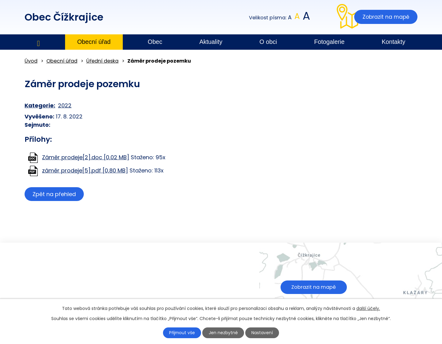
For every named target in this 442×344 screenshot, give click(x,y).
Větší (306, 17)
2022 (65, 105)
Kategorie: (40, 105)
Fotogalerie (329, 41)
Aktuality (211, 41)
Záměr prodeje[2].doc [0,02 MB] (85, 157)
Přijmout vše (182, 333)
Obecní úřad (93, 41)
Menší (290, 17)
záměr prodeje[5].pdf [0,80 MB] (85, 170)
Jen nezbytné (223, 333)
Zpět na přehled (54, 194)
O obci (268, 41)
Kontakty (393, 41)
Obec (155, 41)
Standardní (297, 17)
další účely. (368, 308)
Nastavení (263, 333)
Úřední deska (102, 60)
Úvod (38, 42)
